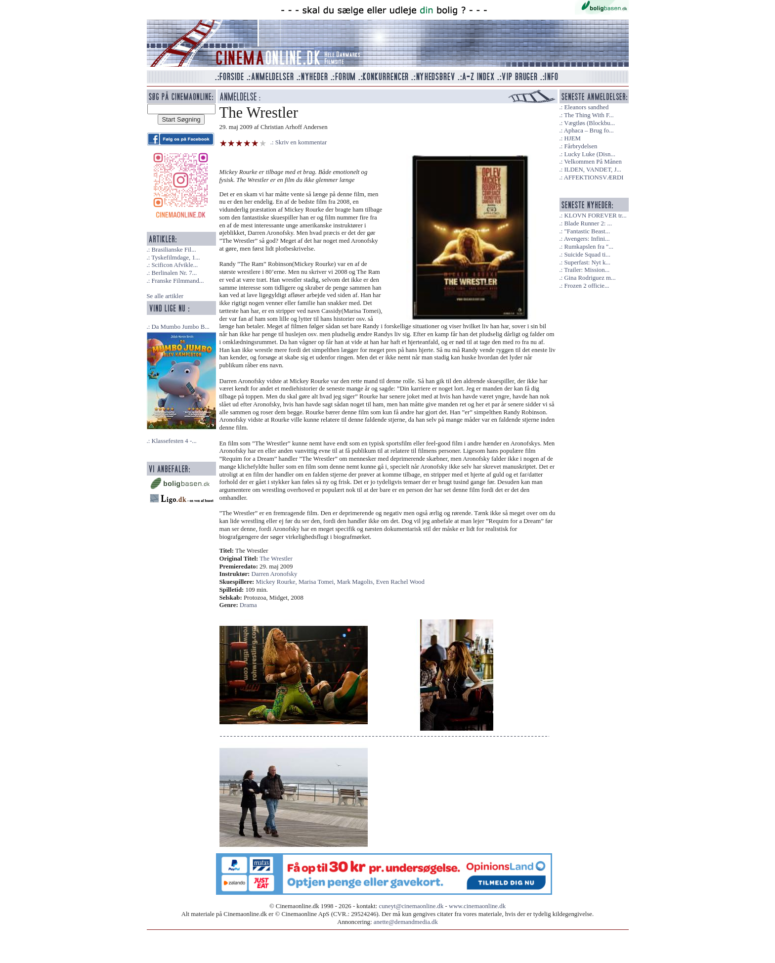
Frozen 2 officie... (586, 285)
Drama (248, 605)
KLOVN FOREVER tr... (595, 215)
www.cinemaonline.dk (477, 906)
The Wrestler (275, 558)
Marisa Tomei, (318, 581)
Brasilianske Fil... (173, 249)
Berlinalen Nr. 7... (174, 272)
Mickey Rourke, (277, 581)
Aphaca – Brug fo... (589, 130)
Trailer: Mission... (586, 269)
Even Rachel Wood (400, 581)
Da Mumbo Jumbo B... (180, 326)
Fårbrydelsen (580, 146)
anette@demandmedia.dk (406, 922)
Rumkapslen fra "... (588, 246)
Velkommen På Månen (593, 161)
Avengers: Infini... (587, 238)
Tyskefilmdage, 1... (175, 257)
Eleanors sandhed (586, 107)
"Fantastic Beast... (587, 231)
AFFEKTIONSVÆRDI (594, 177)
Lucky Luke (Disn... (589, 154)
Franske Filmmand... (177, 280)
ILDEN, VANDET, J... (592, 169)
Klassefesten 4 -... (173, 441)
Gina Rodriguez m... (589, 277)
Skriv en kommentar (301, 142)
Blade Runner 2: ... (588, 223)
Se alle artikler (165, 296)
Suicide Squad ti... (587, 254)
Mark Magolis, (356, 581)
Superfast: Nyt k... (587, 262)
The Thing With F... (588, 115)
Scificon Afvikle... (174, 265)
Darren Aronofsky (275, 573)
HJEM (572, 138)
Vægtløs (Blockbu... (589, 123)
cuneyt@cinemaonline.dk (411, 906)
